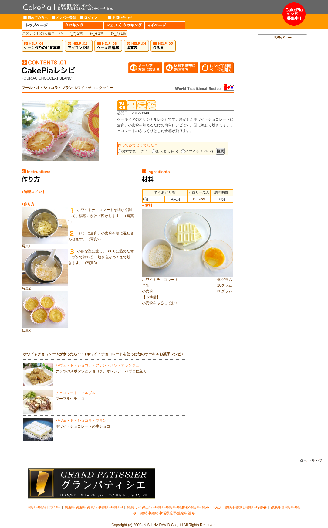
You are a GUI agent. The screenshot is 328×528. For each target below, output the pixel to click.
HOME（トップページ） (42, 25)
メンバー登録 (64, 17)
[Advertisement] (282, 138)
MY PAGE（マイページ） (164, 25)
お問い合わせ (120, 17)
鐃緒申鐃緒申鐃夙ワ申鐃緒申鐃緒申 (94, 507)
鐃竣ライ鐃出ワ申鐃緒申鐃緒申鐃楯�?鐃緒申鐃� (168, 507)
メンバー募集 (294, 14)
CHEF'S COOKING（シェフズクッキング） (123, 25)
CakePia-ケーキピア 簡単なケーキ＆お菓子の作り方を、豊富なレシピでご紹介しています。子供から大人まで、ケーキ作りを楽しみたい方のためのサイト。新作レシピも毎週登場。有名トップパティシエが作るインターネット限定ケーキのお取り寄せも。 (152, 7)
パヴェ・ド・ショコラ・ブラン (81, 420)
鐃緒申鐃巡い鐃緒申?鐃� (246, 507)
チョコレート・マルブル (76, 393)
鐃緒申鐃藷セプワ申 (44, 507)
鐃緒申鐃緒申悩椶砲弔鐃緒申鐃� (167, 513)
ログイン (92, 17)
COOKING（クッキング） (83, 25)
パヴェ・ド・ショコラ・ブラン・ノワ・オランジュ (97, 365)
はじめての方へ (36, 17)
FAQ (217, 507)
